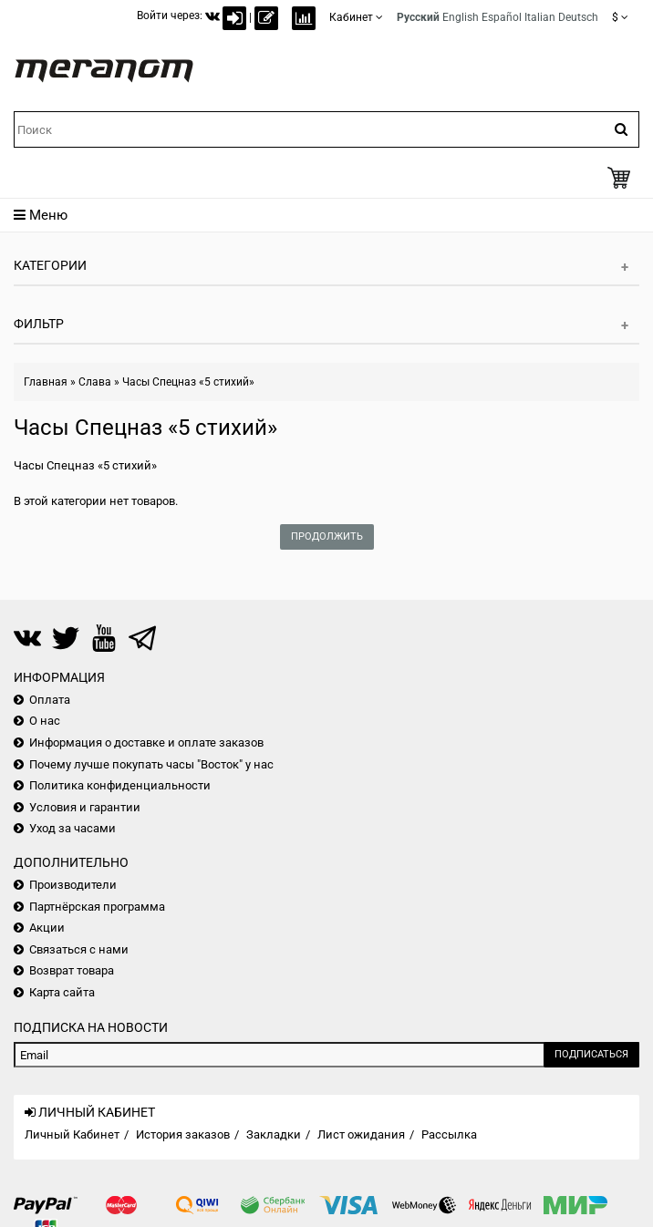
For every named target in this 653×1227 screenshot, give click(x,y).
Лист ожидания (361, 1134)
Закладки (273, 1134)
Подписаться (591, 1054)
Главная (45, 382)
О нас (44, 720)
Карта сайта (62, 992)
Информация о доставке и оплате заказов (146, 742)
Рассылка (449, 1134)
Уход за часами (72, 828)
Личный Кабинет (72, 1134)
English (460, 17)
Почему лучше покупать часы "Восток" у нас (151, 764)
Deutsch (578, 17)
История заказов (183, 1134)
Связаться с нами (79, 949)
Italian (539, 17)
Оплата (49, 699)
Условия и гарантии (84, 807)
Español (502, 17)
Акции (47, 927)
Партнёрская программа (97, 906)
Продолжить (327, 536)
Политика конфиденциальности (120, 785)
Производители (73, 885)
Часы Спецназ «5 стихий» (188, 382)
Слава (94, 382)
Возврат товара (71, 970)
